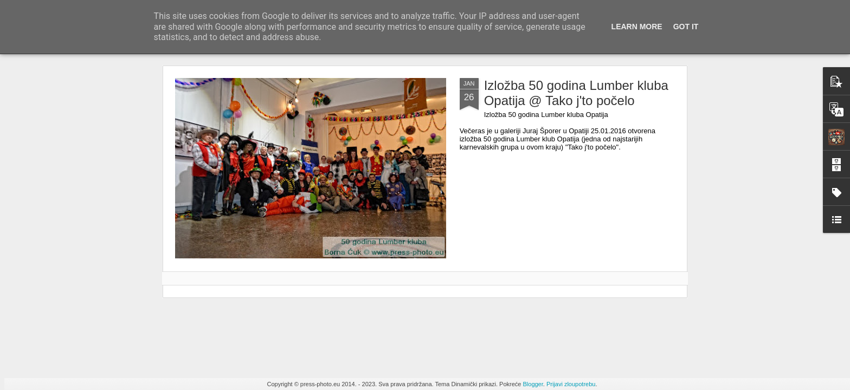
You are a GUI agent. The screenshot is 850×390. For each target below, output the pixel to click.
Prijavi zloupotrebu (571, 384)
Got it (686, 26)
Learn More (636, 26)
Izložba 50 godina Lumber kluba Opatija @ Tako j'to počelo (576, 93)
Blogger (533, 384)
